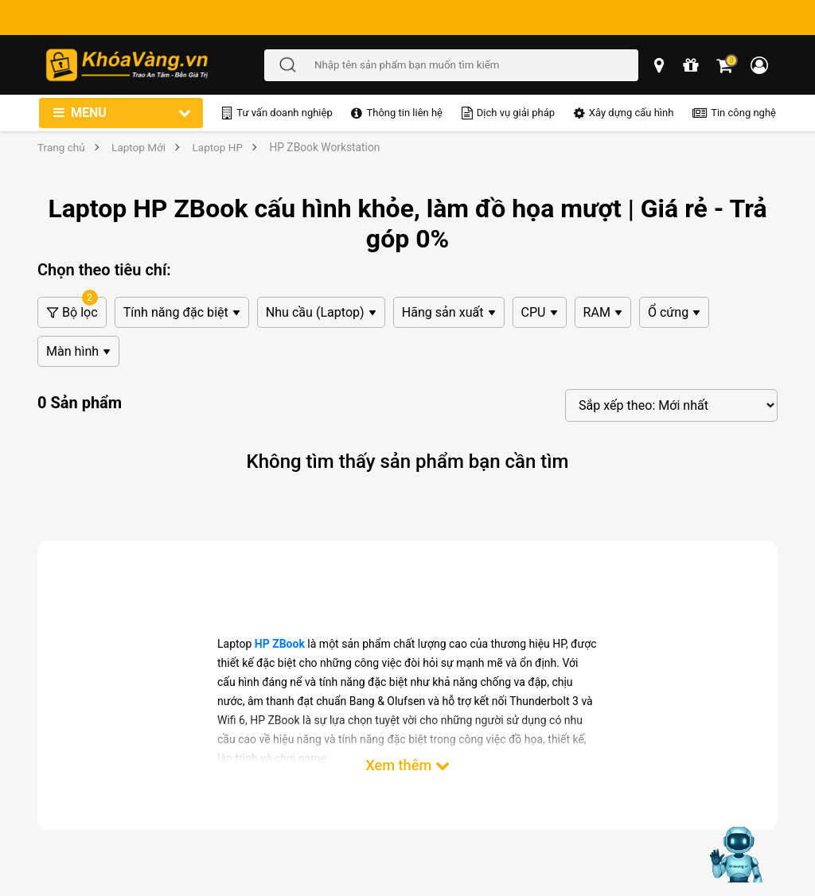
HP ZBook (280, 643)
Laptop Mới (139, 147)
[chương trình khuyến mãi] (691, 65)
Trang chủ (61, 147)
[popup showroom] (660, 65)
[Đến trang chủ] (154, 65)
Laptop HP (220, 147)
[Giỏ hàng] (725, 65)
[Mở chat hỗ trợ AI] (738, 854)
